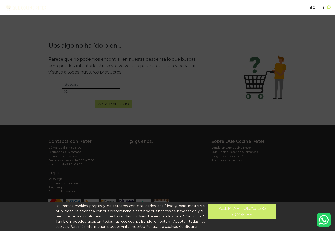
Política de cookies (162, 227)
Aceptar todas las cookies (242, 211)
